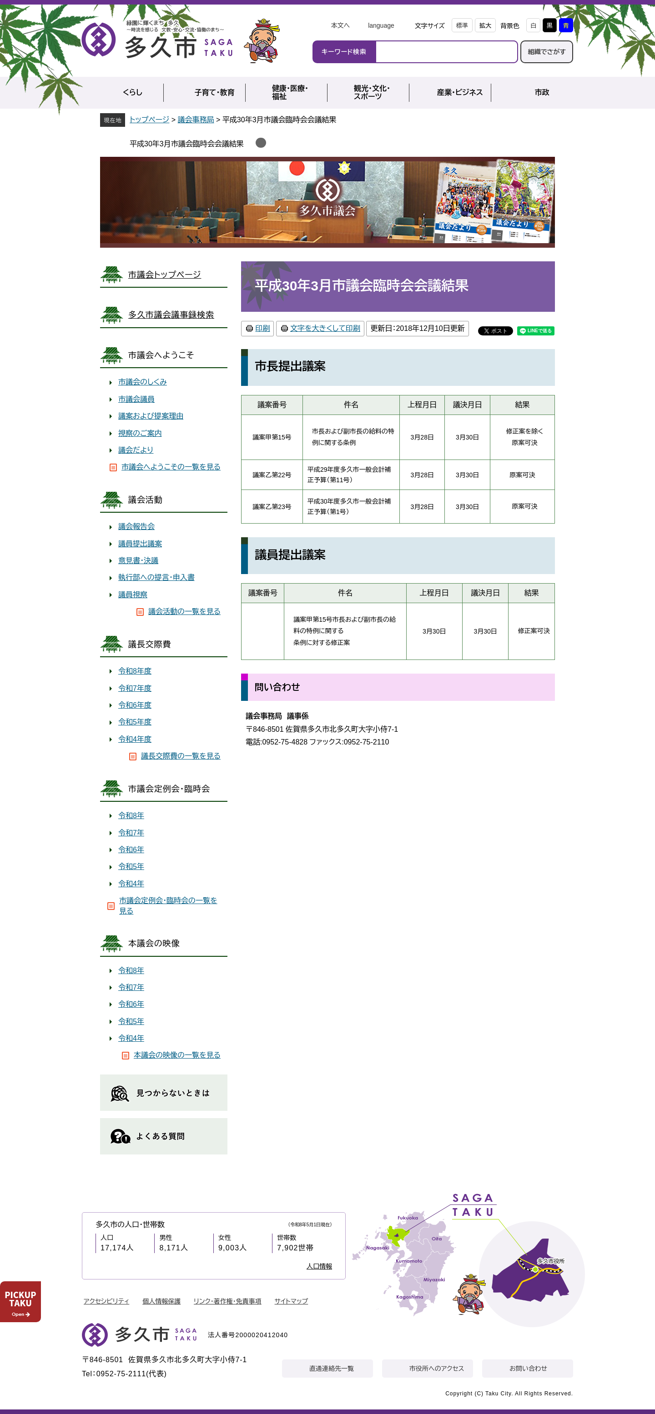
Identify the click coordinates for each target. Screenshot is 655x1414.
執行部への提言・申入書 (156, 577)
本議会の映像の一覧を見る (177, 1055)
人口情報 (319, 1266)
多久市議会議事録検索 (171, 315)
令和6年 (131, 850)
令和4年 (131, 884)
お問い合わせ (528, 1368)
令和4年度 (134, 739)
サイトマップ (291, 1301)
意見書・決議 (138, 561)
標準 (462, 25)
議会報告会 (136, 526)
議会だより (135, 450)
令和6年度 (134, 705)
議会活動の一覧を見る (184, 611)
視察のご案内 (140, 433)
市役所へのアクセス (436, 1368)
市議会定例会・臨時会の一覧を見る (168, 905)
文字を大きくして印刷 (325, 328)
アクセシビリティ (106, 1301)
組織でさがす (547, 51)
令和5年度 (134, 722)
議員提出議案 (140, 544)
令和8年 (131, 815)
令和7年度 (134, 688)
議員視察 (132, 595)
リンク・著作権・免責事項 (228, 1301)
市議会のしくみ (142, 382)
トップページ (149, 120)
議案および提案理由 (150, 416)
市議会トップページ (164, 275)
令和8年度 (134, 671)
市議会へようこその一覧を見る (171, 467)
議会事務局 (196, 120)
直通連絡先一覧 (331, 1368)
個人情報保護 (161, 1301)
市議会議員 (136, 399)
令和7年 (131, 833)
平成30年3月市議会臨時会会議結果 (189, 144)
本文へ (340, 25)
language (381, 25)
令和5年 (131, 866)
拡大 (485, 25)
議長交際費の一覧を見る (181, 756)
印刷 (262, 328)
